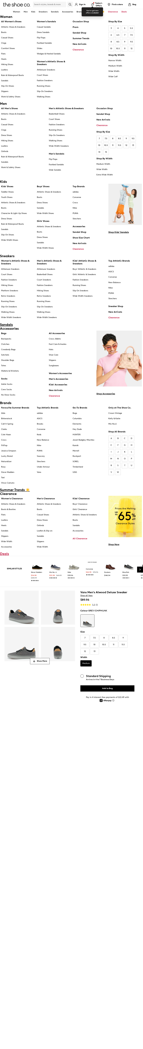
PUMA (75, 213)
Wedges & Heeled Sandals (49, 54)
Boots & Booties (8, 509)
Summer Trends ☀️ (95, 12)
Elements (77, 424)
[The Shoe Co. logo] (16, 4)
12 (131, 48)
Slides (39, 48)
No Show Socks (8, 395)
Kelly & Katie (114, 418)
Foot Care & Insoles (57, 344)
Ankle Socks (6, 384)
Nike (75, 208)
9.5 (131, 42)
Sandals (55, 12)
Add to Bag (107, 688)
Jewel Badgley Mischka (83, 440)
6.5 (118, 35)
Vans (39, 472)
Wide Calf (113, 76)
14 (99, 152)
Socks (4, 378)
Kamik (76, 445)
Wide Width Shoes (9, 240)
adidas (76, 192)
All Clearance (80, 538)
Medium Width (115, 66)
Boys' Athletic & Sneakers (84, 269)
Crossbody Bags (8, 349)
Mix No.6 (112, 424)
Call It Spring (7, 424)
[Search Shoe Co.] (49, 4)
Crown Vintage (115, 413)
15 (106, 152)
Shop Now (113, 544)
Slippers (4, 91)
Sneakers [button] (43, 12)
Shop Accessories (105, 393)
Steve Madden (7, 472)
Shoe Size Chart (81, 237)
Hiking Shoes (7, 64)
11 (124, 48)
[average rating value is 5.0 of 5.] (88, 604)
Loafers (4, 70)
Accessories (79, 226)
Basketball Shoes (56, 114)
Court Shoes (42, 75)
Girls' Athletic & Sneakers (84, 274)
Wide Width (113, 71)
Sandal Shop (79, 32)
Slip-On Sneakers (45, 91)
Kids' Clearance (81, 498)
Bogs (75, 413)
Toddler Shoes (7, 192)
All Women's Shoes (11, 21)
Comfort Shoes (8, 48)
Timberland (78, 467)
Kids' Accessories (58, 384)
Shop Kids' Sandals (118, 232)
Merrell (76, 451)
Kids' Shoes (7, 186)
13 (133, 145)
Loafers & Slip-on (44, 531)
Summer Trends (81, 38)
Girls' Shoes (43, 221)
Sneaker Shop (115, 306)
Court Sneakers (44, 280)
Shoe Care (53, 355)
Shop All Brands (116, 431)
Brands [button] (80, 12)
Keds (39, 434)
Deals (124, 12)
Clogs (3, 43)
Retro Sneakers (8, 296)
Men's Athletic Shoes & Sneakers (66, 108)
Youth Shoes (6, 197)
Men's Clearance (46, 498)
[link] (37, 572)
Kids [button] (33, 12)
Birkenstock (6, 418)
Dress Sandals (43, 32)
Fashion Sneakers (44, 80)
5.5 (131, 28)
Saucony (41, 456)
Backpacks (6, 339)
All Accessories (57, 333)
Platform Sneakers (9, 290)
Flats (3, 54)
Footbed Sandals (44, 43)
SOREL (76, 461)
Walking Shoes (43, 96)
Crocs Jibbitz (55, 339)
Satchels (5, 355)
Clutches (5, 344)
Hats (51, 349)
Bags (3, 333)
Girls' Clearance (80, 509)
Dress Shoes (6, 135)
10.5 (118, 48)
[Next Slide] (140, 570)
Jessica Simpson (8, 451)
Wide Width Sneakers (59, 146)
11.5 (119, 145)
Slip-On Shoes (7, 86)
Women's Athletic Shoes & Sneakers (51, 63)
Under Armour (43, 467)
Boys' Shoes (43, 186)
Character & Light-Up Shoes (14, 213)
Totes (3, 365)
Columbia (77, 418)
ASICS (111, 271)
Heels (3, 59)
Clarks (4, 429)
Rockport (77, 456)
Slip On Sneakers (80, 290)
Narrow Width (114, 60)
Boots (3, 32)
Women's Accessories (60, 373)
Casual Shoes (7, 37)
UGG (75, 472)
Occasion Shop (81, 21)
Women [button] (16, 12)
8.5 (118, 42)
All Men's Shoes (9, 108)
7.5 (131, 35)
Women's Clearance (12, 498)
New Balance (114, 282)
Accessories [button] (67, 12)
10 (111, 48)
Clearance (78, 49)
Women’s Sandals (46, 21)
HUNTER (77, 434)
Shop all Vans (86, 595)
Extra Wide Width (104, 175)
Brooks (40, 424)
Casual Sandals (44, 27)
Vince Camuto (7, 483)
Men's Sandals (56, 153)
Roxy (3, 467)
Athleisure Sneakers (46, 70)
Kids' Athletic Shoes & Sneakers (84, 262)
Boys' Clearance (80, 504)
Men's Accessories (58, 379)
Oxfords (4, 151)
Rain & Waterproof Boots (12, 75)
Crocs (75, 202)
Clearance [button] (113, 12)
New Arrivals (79, 44)
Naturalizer (6, 461)
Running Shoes (43, 86)
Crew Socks (6, 389)
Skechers (77, 218)
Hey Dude (77, 429)
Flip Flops (41, 37)
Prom (75, 27)
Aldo (3, 413)
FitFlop (4, 445)
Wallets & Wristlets (10, 371)
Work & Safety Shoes (10, 96)
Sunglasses (54, 365)
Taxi (3, 477)
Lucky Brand (7, 456)
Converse (77, 197)
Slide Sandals (55, 170)
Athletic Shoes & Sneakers (13, 27)
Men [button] (26, 12)
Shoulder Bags (7, 360)
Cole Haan (6, 434)
